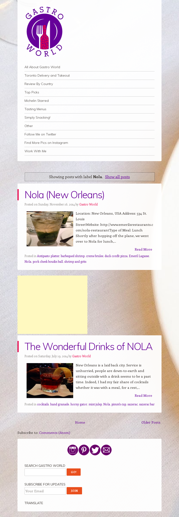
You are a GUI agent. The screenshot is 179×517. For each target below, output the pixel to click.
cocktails (43, 404)
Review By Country (38, 84)
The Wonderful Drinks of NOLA (88, 346)
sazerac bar (147, 404)
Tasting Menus (35, 109)
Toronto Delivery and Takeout (47, 75)
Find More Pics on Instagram (46, 143)
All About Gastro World (42, 67)
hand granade (59, 404)
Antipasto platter (48, 256)
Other (28, 126)
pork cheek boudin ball (48, 261)
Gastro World (88, 204)
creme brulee (94, 256)
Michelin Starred (36, 101)
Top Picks (31, 92)
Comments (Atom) (54, 432)
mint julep (95, 404)
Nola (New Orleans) (64, 194)
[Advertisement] (52, 305)
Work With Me (35, 151)
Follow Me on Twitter (40, 134)
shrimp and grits (75, 261)
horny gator (78, 404)
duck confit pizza (116, 256)
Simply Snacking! (37, 117)
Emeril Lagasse (139, 256)
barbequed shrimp (73, 256)
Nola (27, 261)
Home (80, 422)
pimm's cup (118, 404)
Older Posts (150, 422)
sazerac (132, 404)
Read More (143, 249)
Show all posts (117, 176)
